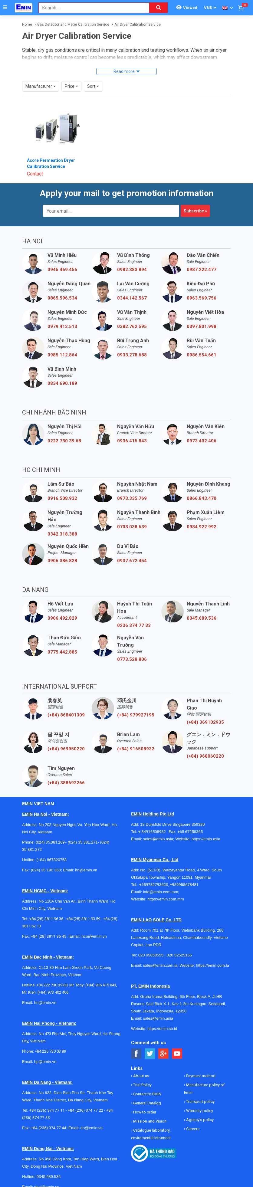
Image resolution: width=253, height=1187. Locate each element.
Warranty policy (199, 1110)
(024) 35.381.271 (83, 842)
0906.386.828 (62, 560)
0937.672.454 (132, 560)
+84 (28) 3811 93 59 (83, 918)
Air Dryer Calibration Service (137, 24)
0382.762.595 (132, 326)
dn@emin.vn (91, 1128)
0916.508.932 (62, 498)
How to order (144, 1112)
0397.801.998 (201, 326)
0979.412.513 (62, 326)
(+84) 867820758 (52, 859)
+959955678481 (184, 884)
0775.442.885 (62, 652)
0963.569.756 (201, 298)
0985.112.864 (62, 355)
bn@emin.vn (45, 1002)
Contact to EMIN (146, 1094)
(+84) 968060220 (205, 756)
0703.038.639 (132, 527)
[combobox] (90, 7)
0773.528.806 (132, 659)
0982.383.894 (132, 269)
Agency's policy (199, 1119)
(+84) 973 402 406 (53, 992)
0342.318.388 (62, 534)
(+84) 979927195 (135, 715)
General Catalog (146, 1103)
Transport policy (200, 1101)
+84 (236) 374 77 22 (85, 1110)
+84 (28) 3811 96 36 (46, 918)
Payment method (200, 1076)
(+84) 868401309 (66, 715)
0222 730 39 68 (64, 441)
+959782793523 (153, 884)
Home (27, 24)
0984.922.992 (201, 527)
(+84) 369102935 (205, 722)
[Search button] (159, 7)
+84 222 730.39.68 (51, 985)
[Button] (5, 7)
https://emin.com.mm (165, 899)
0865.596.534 (62, 298)
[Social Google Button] (163, 1053)
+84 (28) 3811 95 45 (48, 936)
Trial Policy (142, 1085)
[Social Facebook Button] (136, 1053)
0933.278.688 (132, 355)
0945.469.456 (62, 269)
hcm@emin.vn (94, 936)
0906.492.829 (62, 618)
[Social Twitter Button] (150, 1053)
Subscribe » (195, 210)
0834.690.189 (62, 383)
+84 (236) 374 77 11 (47, 1110)
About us (140, 1076)
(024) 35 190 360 (46, 870)
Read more (124, 71)
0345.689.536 (201, 618)
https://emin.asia (206, 839)
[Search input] (90, 7)
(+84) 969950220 (66, 749)
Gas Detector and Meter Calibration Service (73, 24)
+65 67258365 (190, 831)
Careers (192, 1128)
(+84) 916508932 (135, 749)
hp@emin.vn (45, 1061)
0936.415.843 (132, 441)
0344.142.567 (132, 298)
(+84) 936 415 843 (100, 985)
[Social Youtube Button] (177, 1053)
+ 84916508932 (153, 831)
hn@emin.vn (86, 870)
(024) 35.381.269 (50, 842)
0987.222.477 (201, 269)
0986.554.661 (201, 355)
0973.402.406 (201, 441)
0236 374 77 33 (134, 625)
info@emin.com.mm (160, 892)
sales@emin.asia (158, 839)
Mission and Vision (149, 1121)
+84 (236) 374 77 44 (48, 1128)
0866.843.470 (201, 498)
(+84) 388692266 (66, 782)
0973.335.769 (132, 498)
